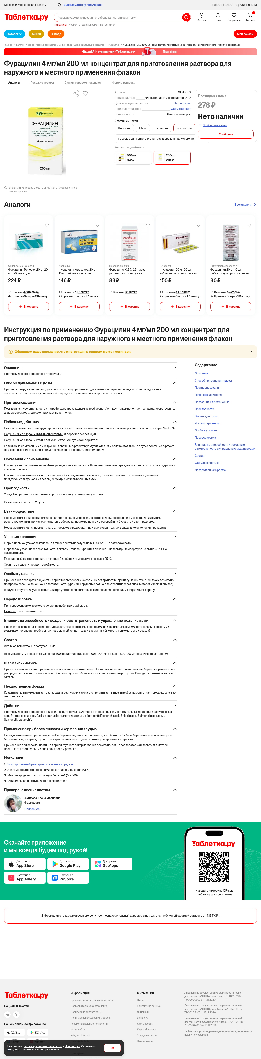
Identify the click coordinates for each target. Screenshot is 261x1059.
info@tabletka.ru (80, 1035)
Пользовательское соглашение (89, 1006)
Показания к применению (212, 402)
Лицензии (143, 1012)
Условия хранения (207, 423)
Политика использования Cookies (90, 1017)
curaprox (110, 24)
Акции (36, 34)
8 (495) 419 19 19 (246, 5)
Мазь (142, 128)
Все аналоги (243, 204)
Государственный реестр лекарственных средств (40, 770)
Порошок (124, 128)
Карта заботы (145, 1023)
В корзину (31, 306)
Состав (200, 456)
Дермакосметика (92, 24)
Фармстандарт (181, 109)
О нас (140, 1000)
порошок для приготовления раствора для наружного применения (162, 138)
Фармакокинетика (207, 463)
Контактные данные (149, 1006)
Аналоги (14, 83)
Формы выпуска (123, 83)
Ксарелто (74, 24)
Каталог (12, 34)
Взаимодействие (206, 416)
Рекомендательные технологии (89, 1023)
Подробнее (32, 815)
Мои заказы (245, 34)
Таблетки (161, 128)
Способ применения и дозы (213, 380)
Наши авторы (145, 1041)
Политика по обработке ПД (86, 1012)
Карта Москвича (147, 1029)
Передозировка (205, 437)
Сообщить (226, 134)
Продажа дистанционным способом (92, 1000)
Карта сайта (78, 1029)
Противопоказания (207, 388)
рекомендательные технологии (42, 1046)
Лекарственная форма (210, 470)
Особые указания (206, 430)
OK (112, 1048)
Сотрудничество (147, 1035)
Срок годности (204, 409)
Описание (201, 373)
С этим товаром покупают (83, 83)
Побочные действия (208, 395)
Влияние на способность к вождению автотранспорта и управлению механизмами (225, 446)
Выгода (56, 34)
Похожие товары (42, 83)
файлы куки (72, 1046)
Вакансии (142, 1017)
